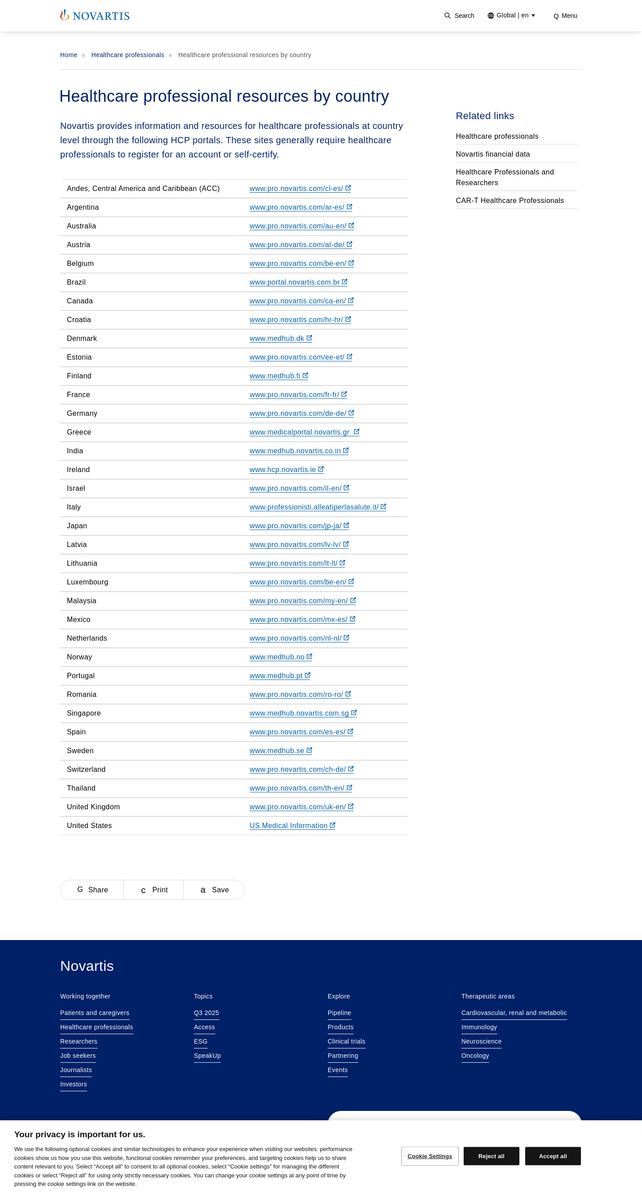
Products (341, 1027)
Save (220, 890)
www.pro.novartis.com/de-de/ (302, 413)
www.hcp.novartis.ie (287, 469)
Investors (73, 1084)
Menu (569, 15)
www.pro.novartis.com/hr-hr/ (300, 319)
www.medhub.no (281, 657)
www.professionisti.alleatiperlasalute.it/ (318, 507)
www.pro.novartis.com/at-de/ (301, 245)
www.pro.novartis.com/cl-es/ (300, 188)
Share (98, 890)
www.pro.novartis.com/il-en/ (299, 488)
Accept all (553, 1155)
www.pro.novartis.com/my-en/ (303, 601)
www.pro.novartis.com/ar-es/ (301, 207)
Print (160, 890)
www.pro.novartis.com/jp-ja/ (299, 526)
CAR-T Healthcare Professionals (510, 200)
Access (204, 1027)
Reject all (491, 1155)
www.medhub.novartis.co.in (299, 451)
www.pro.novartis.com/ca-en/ (302, 301)
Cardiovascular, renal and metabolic (514, 1012)
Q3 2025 (206, 1012)
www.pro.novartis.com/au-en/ (302, 226)
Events (338, 1069)
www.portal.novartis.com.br (298, 282)
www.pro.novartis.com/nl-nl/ (299, 638)
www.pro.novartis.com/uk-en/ (302, 807)
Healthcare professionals (128, 54)
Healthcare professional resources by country (245, 54)
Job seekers (78, 1055)
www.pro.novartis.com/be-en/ (302, 263)
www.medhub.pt (280, 675)
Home (69, 54)
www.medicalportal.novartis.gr (304, 432)
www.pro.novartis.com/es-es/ (301, 732)
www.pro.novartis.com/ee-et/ (301, 357)
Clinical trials (347, 1041)
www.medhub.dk (281, 338)
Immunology (479, 1027)
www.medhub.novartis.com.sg (303, 713)
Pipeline (339, 1012)
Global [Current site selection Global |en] (513, 15)
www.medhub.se (281, 750)
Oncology (475, 1055)
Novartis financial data (493, 154)
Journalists (76, 1069)
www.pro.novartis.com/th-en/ (301, 788)
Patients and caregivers (95, 1012)
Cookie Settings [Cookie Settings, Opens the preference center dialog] (429, 1155)
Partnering (343, 1055)
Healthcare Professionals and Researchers (505, 177)
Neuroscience (481, 1041)
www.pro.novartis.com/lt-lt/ (298, 563)
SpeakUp (207, 1055)
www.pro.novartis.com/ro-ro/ (300, 694)
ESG (201, 1041)
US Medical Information (292, 825)
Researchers (79, 1041)
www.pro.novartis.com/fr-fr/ (298, 394)
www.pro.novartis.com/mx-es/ (302, 619)
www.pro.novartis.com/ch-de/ (302, 769)
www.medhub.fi (279, 376)
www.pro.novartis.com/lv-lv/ (299, 544)
